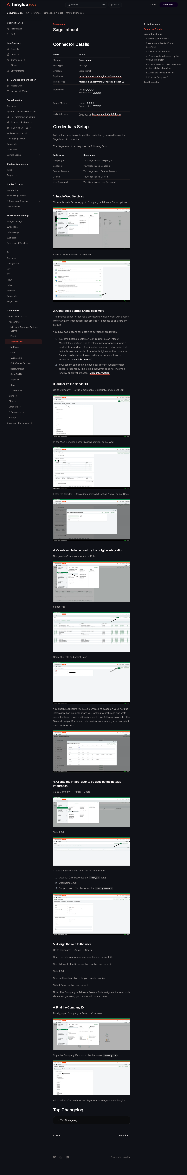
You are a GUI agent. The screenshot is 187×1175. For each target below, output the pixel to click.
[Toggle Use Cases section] (23, 149)
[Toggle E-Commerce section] (23, 412)
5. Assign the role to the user (160, 72)
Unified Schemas (75, 14)
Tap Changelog (152, 82)
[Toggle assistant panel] (115, 4)
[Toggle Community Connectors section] (23, 423)
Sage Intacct (85, 60)
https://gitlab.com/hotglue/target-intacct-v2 (101, 81)
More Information (81, 359)
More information (100, 372)
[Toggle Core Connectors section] (23, 316)
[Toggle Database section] (23, 406)
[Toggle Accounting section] (23, 322)
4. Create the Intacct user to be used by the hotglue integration (164, 66)
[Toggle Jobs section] (23, 54)
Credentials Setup (153, 34)
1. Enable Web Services (157, 38)
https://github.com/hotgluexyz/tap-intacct (100, 76)
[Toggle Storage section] (23, 417)
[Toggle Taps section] (23, 170)
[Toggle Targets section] (23, 175)
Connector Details (153, 29)
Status (152, 4)
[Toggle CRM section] (23, 401)
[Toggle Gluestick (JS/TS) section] (23, 127)
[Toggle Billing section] (23, 396)
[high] (90, 89)
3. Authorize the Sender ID (158, 51)
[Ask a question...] (91, 1143)
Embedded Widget (53, 14)
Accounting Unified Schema (106, 114)
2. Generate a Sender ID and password (160, 45)
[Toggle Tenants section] (23, 49)
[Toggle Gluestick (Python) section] (23, 122)
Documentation (15, 14)
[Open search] (86, 4)
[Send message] (127, 1144)
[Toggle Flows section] (23, 65)
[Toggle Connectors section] (23, 60)
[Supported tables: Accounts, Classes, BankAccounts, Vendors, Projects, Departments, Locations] (100, 114)
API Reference (33, 14)
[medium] (90, 103)
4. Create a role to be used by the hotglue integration (163, 58)
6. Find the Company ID (157, 77)
